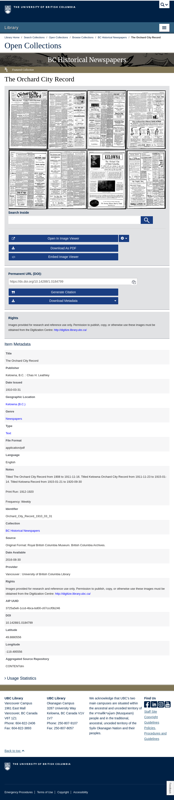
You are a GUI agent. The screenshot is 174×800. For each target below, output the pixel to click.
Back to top (15, 751)
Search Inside (18, 212)
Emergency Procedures (19, 792)
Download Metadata (64, 301)
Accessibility (80, 792)
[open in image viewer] (28, 119)
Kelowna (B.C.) (15, 404)
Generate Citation (44, 292)
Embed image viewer (45, 257)
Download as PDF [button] (44, 248)
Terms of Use (45, 792)
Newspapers (14, 418)
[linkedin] (154, 705)
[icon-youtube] (167, 705)
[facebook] (147, 705)
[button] (23, 750)
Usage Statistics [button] (20, 678)
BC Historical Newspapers (23, 530)
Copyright (63, 792)
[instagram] (161, 705)
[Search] (146, 220)
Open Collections (33, 45)
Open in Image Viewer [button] (45, 238)
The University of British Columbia (75, 9)
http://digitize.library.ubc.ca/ (73, 593)
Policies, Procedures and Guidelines (155, 733)
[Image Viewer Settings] (123, 238)
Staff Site (150, 711)
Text (8, 433)
